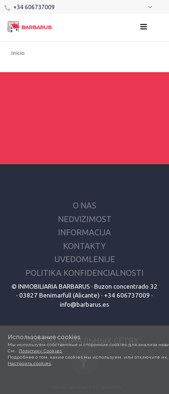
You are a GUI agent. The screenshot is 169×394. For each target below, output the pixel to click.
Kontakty (84, 245)
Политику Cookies (40, 350)
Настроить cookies (29, 363)
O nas (84, 205)
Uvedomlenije (84, 259)
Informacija (84, 232)
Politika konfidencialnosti (84, 272)
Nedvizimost (84, 219)
